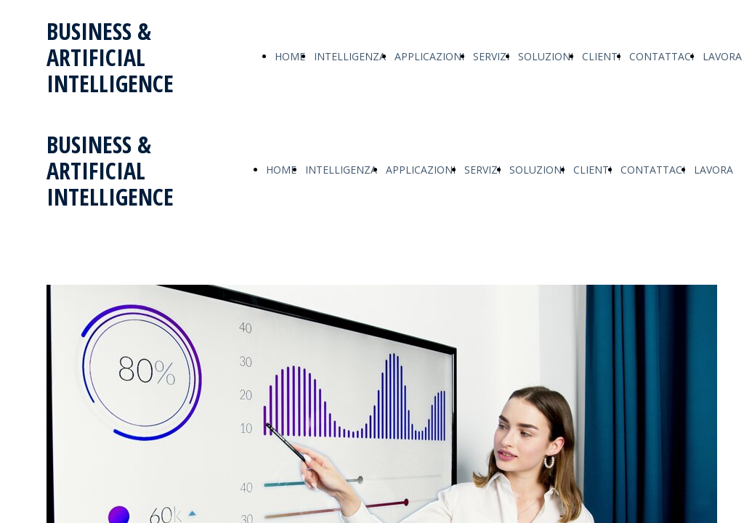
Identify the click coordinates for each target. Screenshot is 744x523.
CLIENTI (601, 56)
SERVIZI (491, 56)
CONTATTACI (661, 56)
